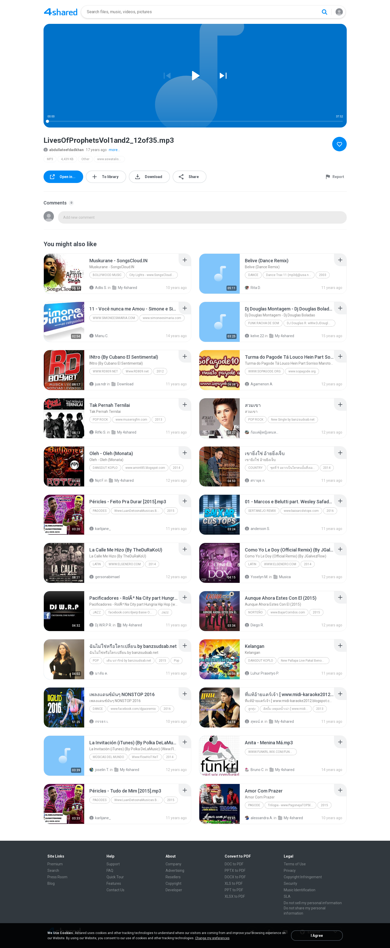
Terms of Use (295, 864)
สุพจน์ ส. (254, 721)
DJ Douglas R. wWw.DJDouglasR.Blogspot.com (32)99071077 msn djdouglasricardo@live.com (311, 323)
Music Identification (299, 890)
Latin (97, 564)
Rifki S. (97, 432)
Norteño (255, 612)
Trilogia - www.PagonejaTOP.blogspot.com (292, 805)
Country (255, 468)
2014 (176, 468)
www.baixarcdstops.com (301, 511)
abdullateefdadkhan (64, 150)
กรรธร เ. (99, 721)
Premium (55, 864)
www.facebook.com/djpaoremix (133, 709)
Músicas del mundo (108, 757)
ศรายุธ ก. (255, 480)
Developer (174, 890)
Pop (96, 660)
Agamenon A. (259, 384)
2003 (322, 275)
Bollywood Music (107, 275)
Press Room (57, 877)
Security (290, 883)
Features (114, 883)
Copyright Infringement (303, 877)
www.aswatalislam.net (111, 159)
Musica (282, 577)
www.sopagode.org (264, 371)
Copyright (173, 883)
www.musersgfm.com (131, 419)
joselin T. (99, 770)
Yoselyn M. (256, 577)
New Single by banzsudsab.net (293, 419)
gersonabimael (104, 577)
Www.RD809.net (105, 371)
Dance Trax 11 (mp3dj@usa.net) (289, 275)
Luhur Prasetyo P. (262, 673)
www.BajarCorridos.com (288, 612)
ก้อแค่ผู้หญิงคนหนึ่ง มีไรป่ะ (262, 432)
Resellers (173, 877)
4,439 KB (67, 159)
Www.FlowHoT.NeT (145, 757)
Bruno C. (254, 770)
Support (113, 864)
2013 (158, 419)
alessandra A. (259, 818)
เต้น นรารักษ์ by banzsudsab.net (129, 660)
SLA (287, 896)
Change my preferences (212, 938)
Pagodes (100, 511)
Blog (51, 883)
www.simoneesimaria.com (114, 318)
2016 (330, 511)
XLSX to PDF (235, 896)
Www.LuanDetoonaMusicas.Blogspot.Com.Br (138, 511)
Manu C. (98, 336)
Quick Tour (115, 877)
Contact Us (115, 890)
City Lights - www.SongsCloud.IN (152, 275)
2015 (170, 511)
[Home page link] (60, 12)
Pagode (254, 805)
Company (173, 864)
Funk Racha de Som (263, 323)
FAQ (110, 870)
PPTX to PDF (235, 870)
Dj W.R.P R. (100, 625)
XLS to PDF (234, 883)
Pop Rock (100, 419)
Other (85, 159)
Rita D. (253, 288)
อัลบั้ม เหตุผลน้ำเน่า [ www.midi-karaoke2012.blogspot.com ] (287, 709)
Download (122, 384)
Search (53, 870)
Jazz (97, 612)
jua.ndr (97, 384)
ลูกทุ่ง (252, 709)
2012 (160, 371)
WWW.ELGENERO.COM (125, 564)
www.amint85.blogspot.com (145, 468)
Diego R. (254, 625)
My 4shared (124, 288)
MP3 (50, 159)
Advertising (175, 870)
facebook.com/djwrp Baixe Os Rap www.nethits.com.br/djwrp (133, 612)
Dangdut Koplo (105, 468)
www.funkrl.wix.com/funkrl (271, 752)
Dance (253, 275)
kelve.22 (254, 336)
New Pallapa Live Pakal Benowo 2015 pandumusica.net (305, 660)
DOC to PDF (234, 864)
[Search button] (324, 12)
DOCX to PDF (235, 877)
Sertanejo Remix (262, 511)
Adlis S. (98, 288)
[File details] (64, 274)
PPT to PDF (234, 890)
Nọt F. (96, 480)
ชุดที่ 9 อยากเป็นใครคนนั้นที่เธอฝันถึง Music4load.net (294, 468)
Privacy (290, 870)
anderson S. (257, 529)
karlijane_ (100, 529)
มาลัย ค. (98, 673)
